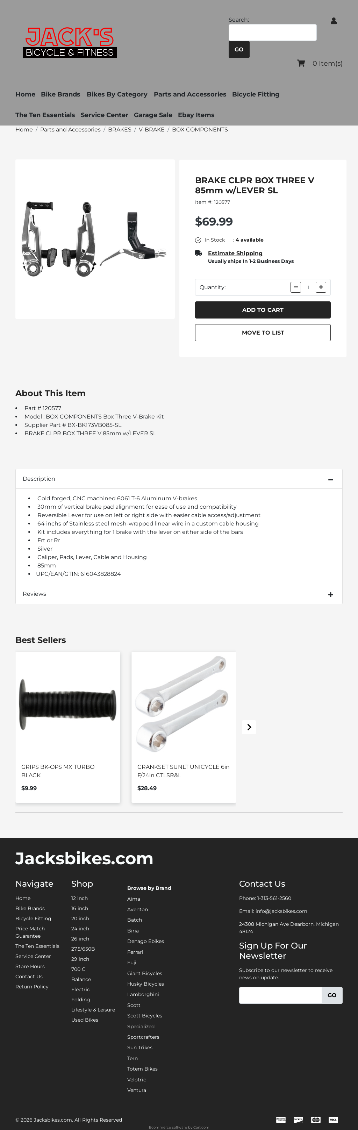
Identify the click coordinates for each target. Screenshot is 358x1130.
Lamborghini (143, 994)
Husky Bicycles (145, 984)
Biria (133, 931)
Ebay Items (196, 115)
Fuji (131, 962)
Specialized (141, 1026)
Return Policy (32, 987)
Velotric (136, 1080)
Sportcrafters (143, 1037)
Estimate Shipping (235, 253)
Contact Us (29, 976)
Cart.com (201, 1127)
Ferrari (135, 952)
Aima (133, 899)
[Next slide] (249, 727)
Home (25, 94)
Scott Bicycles (144, 1016)
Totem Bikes (142, 1069)
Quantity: (212, 287)
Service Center (104, 115)
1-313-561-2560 (274, 898)
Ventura (136, 1090)
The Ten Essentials (45, 115)
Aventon (137, 909)
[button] (334, 21)
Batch (134, 920)
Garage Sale (153, 115)
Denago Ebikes (145, 941)
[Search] (273, 32)
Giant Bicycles (144, 973)
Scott (134, 1005)
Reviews (34, 594)
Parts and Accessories (194, 94)
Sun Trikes (139, 1047)
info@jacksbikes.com (281, 911)
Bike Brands (60, 94)
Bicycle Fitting (260, 94)
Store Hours (30, 966)
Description (39, 478)
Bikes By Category (119, 94)
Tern (132, 1058)
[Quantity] (308, 287)
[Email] (280, 995)
